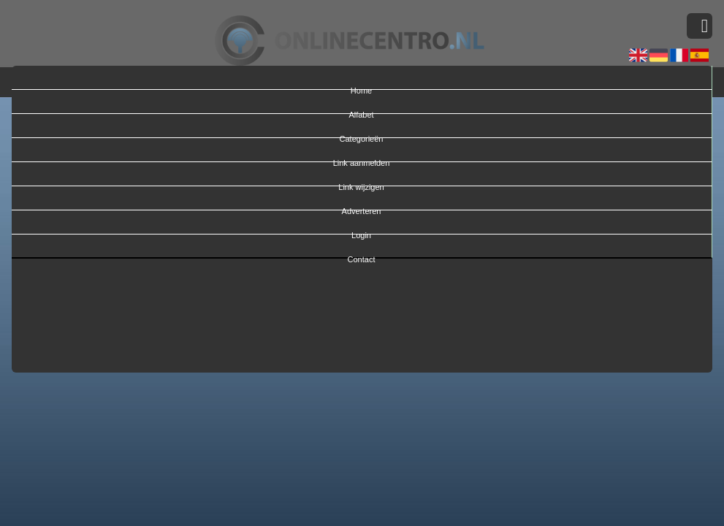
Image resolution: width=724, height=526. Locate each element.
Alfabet (360, 112)
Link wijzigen (361, 184)
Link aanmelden (361, 160)
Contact (362, 257)
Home (361, 88)
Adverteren (361, 208)
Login (361, 233)
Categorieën (362, 136)
